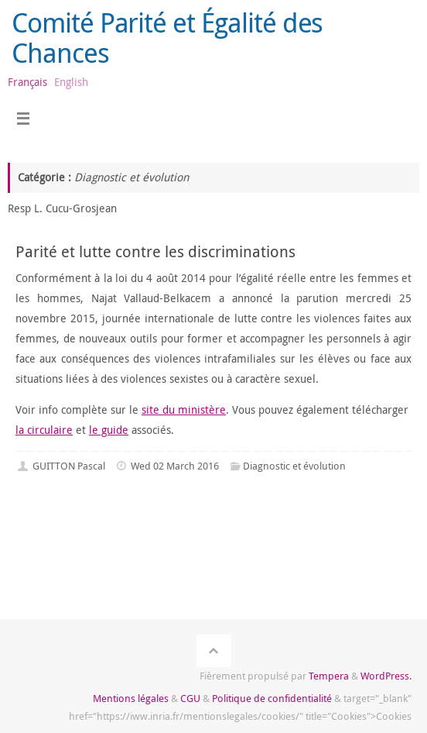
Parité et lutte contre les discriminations (155, 251)
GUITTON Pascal (68, 466)
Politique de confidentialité (272, 698)
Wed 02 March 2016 (175, 466)
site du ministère (184, 409)
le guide (108, 429)
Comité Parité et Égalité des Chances (167, 37)
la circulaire (44, 429)
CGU (190, 698)
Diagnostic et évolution (294, 466)
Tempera (329, 676)
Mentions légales (131, 698)
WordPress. (386, 676)
